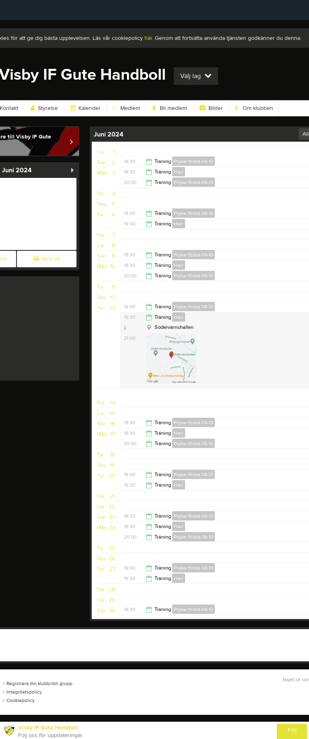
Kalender (85, 108)
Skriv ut (46, 258)
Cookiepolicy (19, 700)
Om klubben (254, 108)
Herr (178, 172)
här (148, 38)
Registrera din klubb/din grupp (37, 683)
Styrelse (44, 108)
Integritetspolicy (22, 692)
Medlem (126, 108)
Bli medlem (169, 108)
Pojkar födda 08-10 (193, 161)
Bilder (211, 108)
